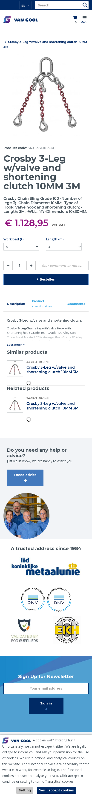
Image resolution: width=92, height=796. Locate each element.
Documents (76, 304)
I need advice (25, 475)
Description (16, 304)
